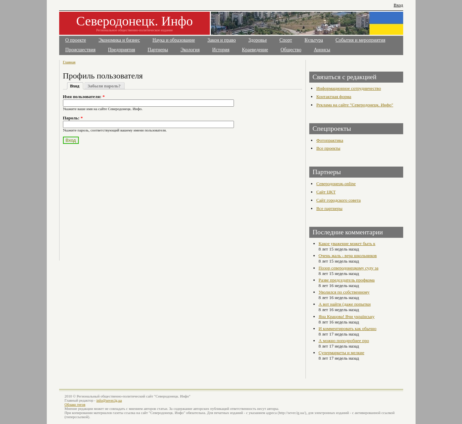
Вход (398, 5)
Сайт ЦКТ (325, 191)
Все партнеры (329, 208)
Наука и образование (173, 40)
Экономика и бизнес (119, 40)
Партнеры (158, 49)
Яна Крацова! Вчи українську (347, 316)
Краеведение (255, 49)
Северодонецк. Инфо (134, 21)
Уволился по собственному (344, 292)
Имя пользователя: (84, 96)
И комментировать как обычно (347, 328)
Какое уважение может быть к (347, 243)
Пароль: (73, 117)
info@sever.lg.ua (109, 400)
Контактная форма (333, 96)
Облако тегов (75, 404)
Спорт (285, 40)
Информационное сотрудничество (348, 88)
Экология (190, 49)
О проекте (75, 40)
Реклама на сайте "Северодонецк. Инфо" (354, 104)
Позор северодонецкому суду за (348, 268)
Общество (291, 49)
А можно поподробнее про (344, 340)
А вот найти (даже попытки (345, 304)
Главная (69, 62)
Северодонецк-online (336, 183)
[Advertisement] (123, 198)
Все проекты (328, 148)
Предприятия (121, 49)
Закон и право (221, 40)
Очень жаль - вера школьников (348, 255)
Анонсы (322, 49)
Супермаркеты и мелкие (341, 352)
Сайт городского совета (338, 200)
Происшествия (80, 49)
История (220, 49)
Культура (313, 40)
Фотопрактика (329, 140)
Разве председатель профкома (347, 280)
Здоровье (257, 40)
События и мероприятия (360, 40)
